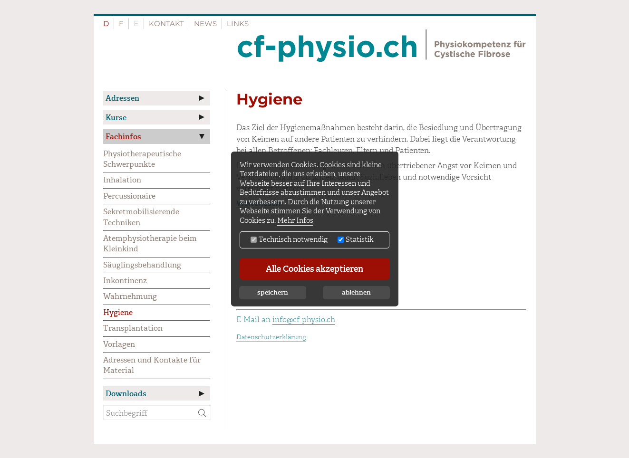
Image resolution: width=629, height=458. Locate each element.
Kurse (116, 118)
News (205, 23)
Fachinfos (123, 137)
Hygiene (118, 312)
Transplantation (133, 328)
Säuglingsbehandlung (142, 265)
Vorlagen (119, 344)
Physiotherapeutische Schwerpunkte (142, 159)
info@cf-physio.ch (303, 319)
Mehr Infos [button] (295, 220)
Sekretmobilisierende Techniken (141, 217)
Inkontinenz (125, 281)
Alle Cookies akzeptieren (314, 269)
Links (238, 23)
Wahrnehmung (130, 296)
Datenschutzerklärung (271, 337)
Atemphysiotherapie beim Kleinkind (150, 243)
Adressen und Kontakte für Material (152, 365)
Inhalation (122, 180)
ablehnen (356, 292)
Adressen (122, 98)
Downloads (126, 394)
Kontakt (166, 23)
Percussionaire (129, 196)
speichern (272, 292)
